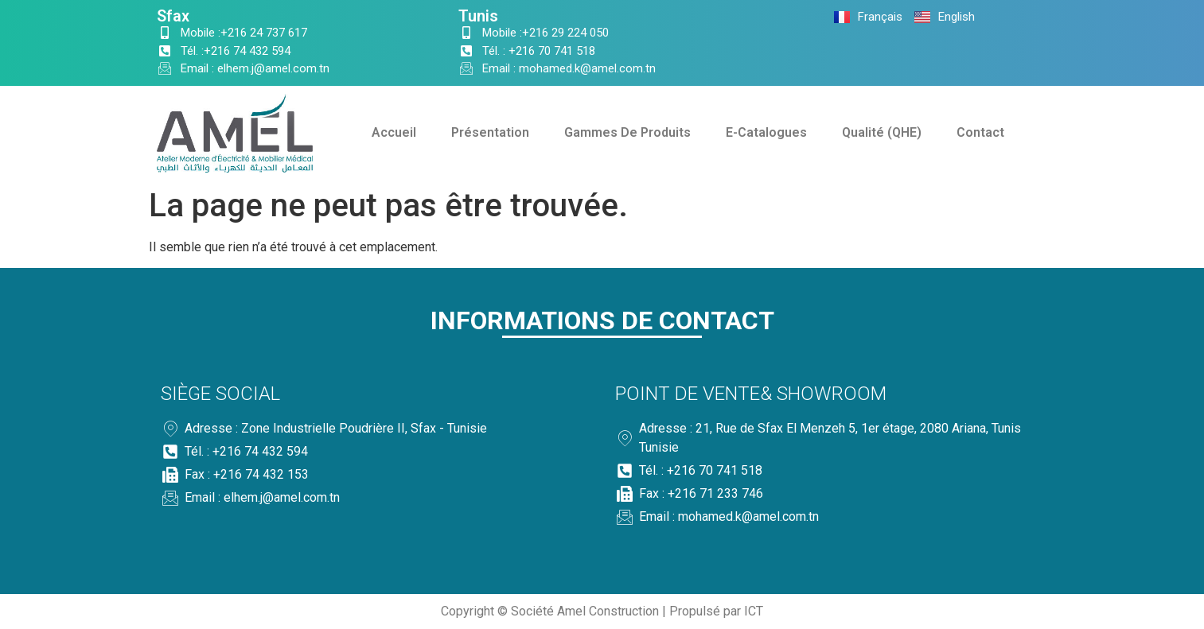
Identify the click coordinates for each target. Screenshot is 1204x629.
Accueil (394, 132)
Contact (980, 132)
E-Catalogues (766, 132)
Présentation (490, 132)
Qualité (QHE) (882, 132)
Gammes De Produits (627, 132)
